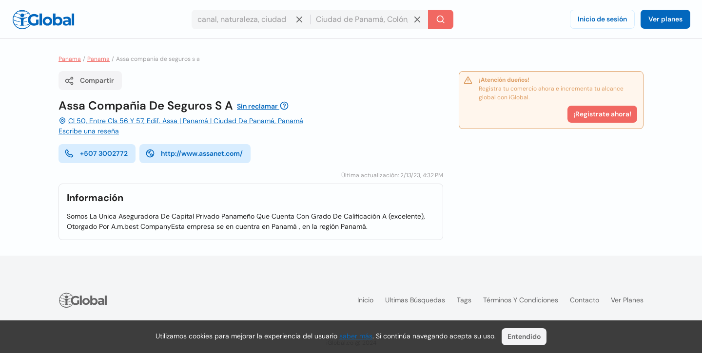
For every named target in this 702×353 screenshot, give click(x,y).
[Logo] (43, 19)
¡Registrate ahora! (602, 114)
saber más (355, 336)
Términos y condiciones (520, 300)
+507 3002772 (96, 153)
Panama (69, 59)
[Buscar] (440, 19)
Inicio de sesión (602, 19)
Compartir (89, 81)
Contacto (584, 300)
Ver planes (665, 19)
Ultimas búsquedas (415, 300)
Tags (464, 300)
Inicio (365, 300)
